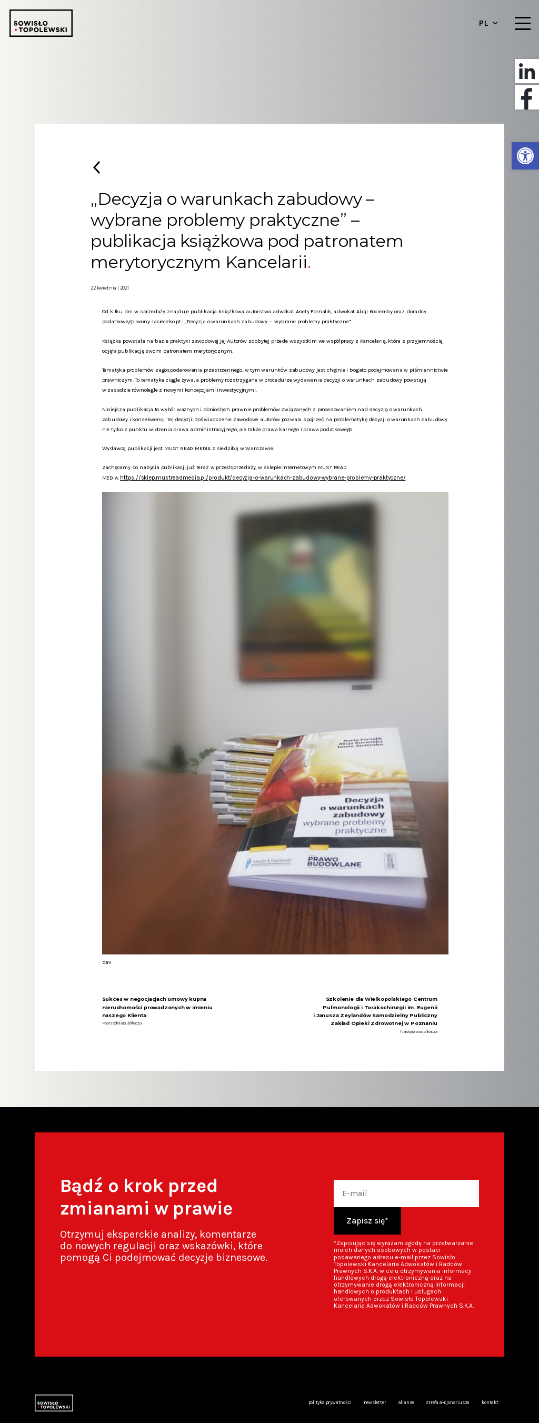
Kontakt (490, 1402)
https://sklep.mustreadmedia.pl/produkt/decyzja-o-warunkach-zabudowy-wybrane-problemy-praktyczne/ (253, 477)
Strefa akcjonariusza (448, 1402)
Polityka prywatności (331, 1402)
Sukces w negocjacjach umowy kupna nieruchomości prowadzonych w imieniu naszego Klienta (157, 1006)
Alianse (406, 1402)
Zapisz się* (367, 1220)
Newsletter (374, 1402)
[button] (525, 156)
